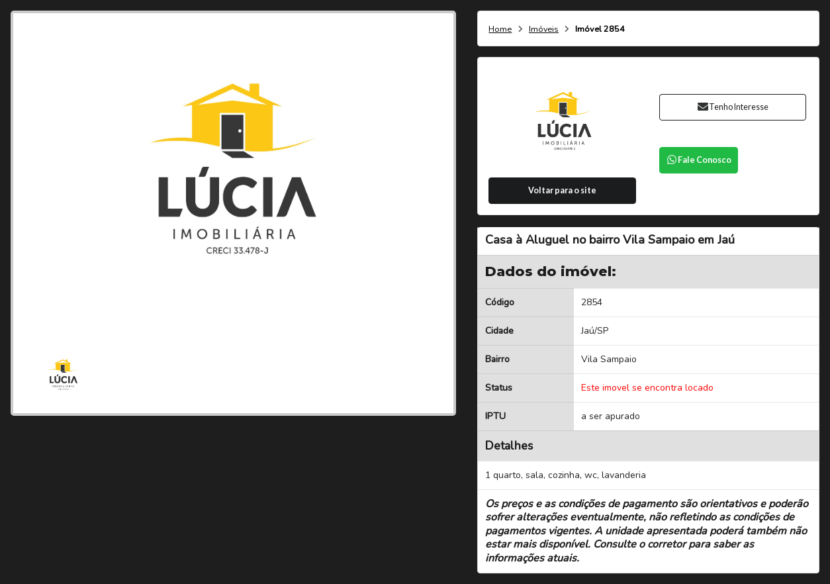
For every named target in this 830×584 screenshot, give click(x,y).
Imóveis (544, 29)
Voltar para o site (562, 190)
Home (500, 29)
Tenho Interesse (732, 107)
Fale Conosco (699, 160)
